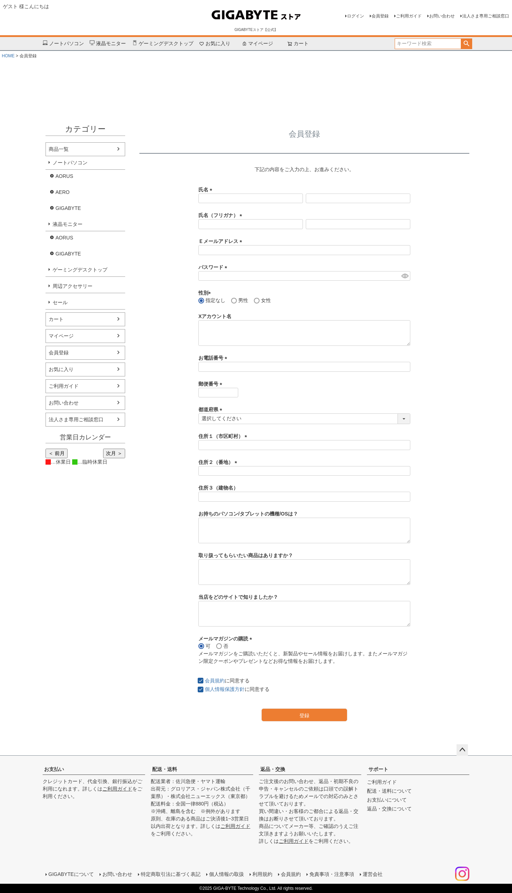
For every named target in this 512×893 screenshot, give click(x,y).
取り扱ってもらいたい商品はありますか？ (245, 555)
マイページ (257, 43)
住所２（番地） (219, 462)
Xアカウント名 (214, 316)
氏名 (206, 189)
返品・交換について (389, 809)
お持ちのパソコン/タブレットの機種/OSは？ (248, 514)
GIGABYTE (68, 208)
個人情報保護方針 (225, 689)
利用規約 (262, 874)
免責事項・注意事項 (331, 874)
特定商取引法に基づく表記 (171, 874)
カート (56, 319)
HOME (8, 55)
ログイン (355, 16)
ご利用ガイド (409, 16)
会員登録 (380, 16)
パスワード (214, 267)
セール (60, 302)
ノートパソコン (63, 43)
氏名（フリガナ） (221, 215)
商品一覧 (59, 149)
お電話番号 (214, 358)
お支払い (54, 769)
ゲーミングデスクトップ (162, 43)
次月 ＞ (114, 453)
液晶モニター (108, 43)
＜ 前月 (56, 453)
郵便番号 (211, 384)
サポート (378, 769)
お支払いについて (387, 800)
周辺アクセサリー (72, 286)
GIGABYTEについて (71, 874)
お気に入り (214, 43)
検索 (466, 44)
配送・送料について (389, 791)
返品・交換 (272, 769)
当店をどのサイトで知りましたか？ (238, 597)
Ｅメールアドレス (221, 241)
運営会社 (373, 874)
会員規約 (215, 680)
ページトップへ (462, 750)
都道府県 (211, 409)
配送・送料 (164, 769)
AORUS (64, 176)
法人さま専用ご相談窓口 (485, 16)
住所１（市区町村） (224, 436)
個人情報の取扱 (226, 874)
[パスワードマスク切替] (405, 276)
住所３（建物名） (218, 488)
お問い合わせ (442, 16)
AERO (62, 192)
